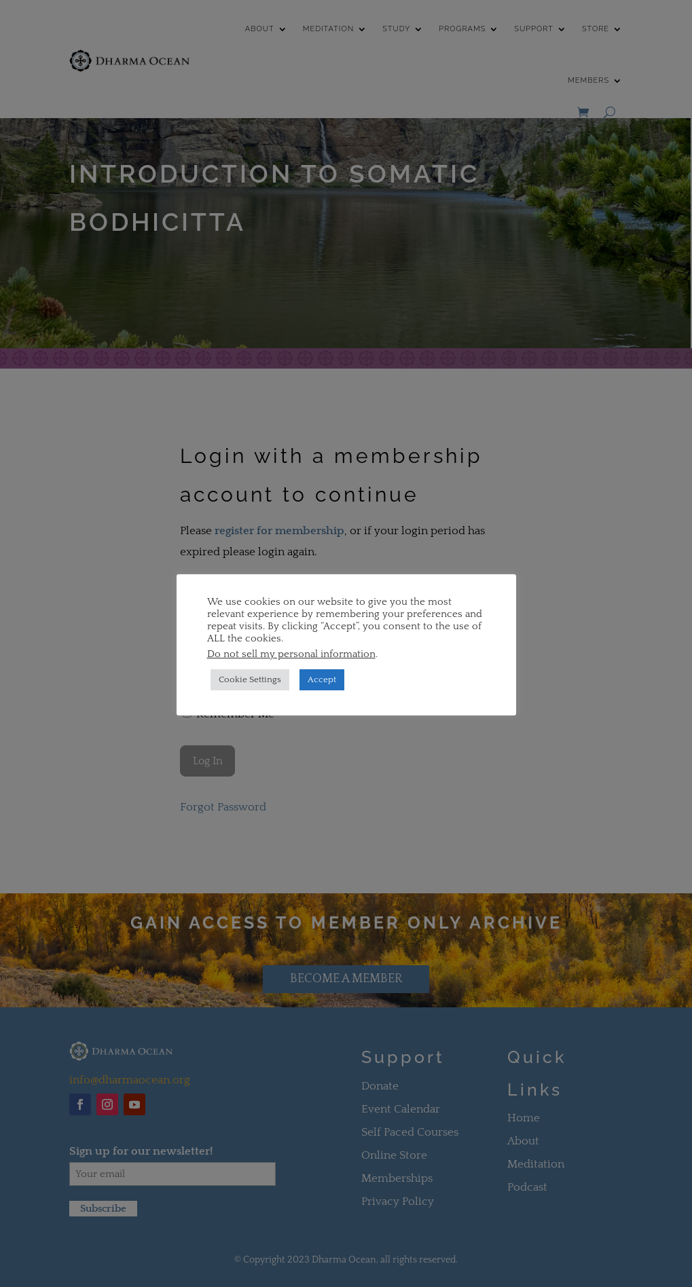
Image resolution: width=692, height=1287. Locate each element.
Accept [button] (322, 679)
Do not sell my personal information (291, 654)
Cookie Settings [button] (250, 679)
